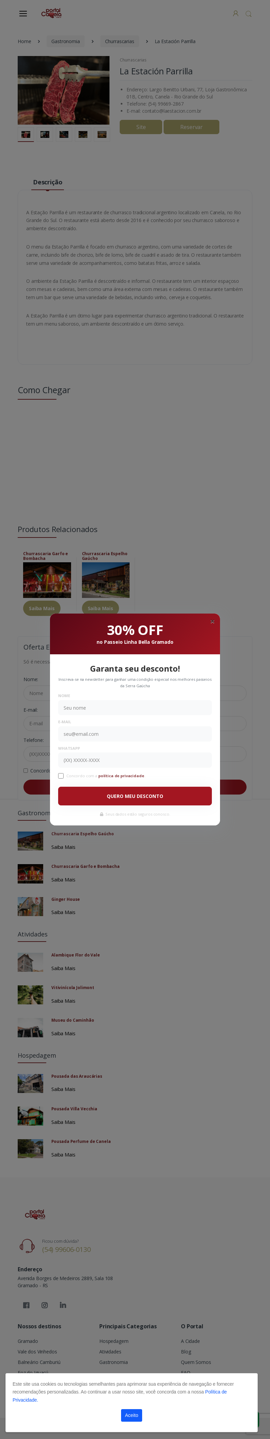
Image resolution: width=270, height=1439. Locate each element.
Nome (64, 695)
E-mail (64, 721)
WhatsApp (69, 748)
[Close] (212, 621)
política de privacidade (121, 775)
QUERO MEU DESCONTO (135, 796)
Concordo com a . (106, 775)
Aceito (131, 1415)
